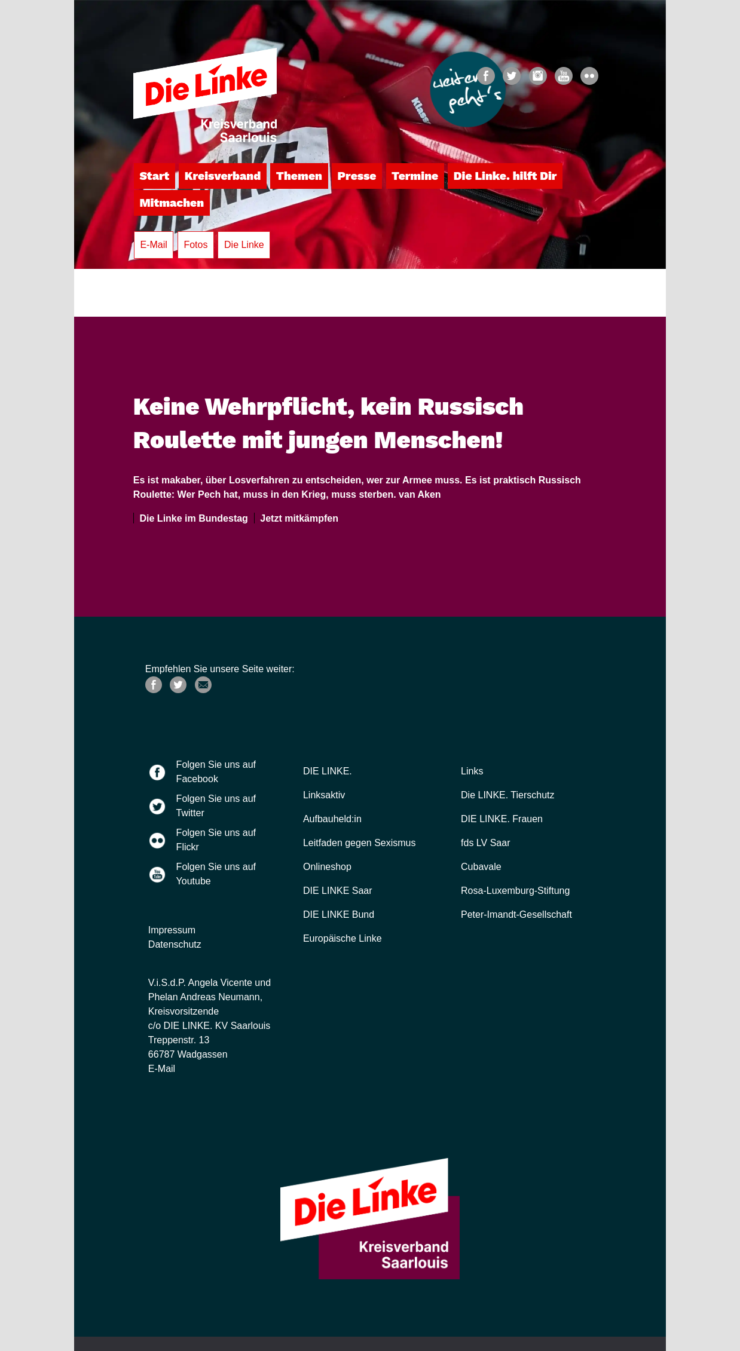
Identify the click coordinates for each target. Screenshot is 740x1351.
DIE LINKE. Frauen (502, 819)
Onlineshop (327, 867)
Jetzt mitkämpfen (296, 518)
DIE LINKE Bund (338, 914)
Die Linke (244, 245)
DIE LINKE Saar (337, 891)
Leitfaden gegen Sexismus (359, 843)
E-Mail (153, 245)
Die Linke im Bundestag (191, 518)
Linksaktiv (324, 795)
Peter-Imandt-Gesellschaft (516, 914)
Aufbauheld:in (332, 819)
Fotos (195, 245)
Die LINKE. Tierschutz (508, 795)
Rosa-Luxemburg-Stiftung (515, 891)
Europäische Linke (342, 938)
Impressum (171, 930)
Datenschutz (174, 944)
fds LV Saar (485, 843)
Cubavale (481, 867)
